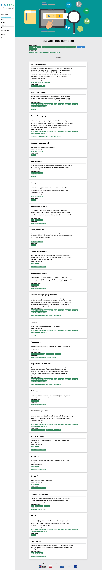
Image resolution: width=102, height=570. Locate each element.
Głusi (54, 47)
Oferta (2, 19)
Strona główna (4, 14)
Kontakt (3, 34)
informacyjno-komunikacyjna (52, 52)
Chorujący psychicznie (35, 47)
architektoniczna (34, 52)
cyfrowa (41, 52)
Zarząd (2, 27)
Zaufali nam (4, 25)
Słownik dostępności (6, 17)
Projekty (3, 22)
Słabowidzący (33, 49)
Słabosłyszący (81, 47)
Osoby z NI (66, 47)
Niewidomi (59, 47)
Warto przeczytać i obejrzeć (5, 31)
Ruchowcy (73, 47)
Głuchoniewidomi (46, 47)
